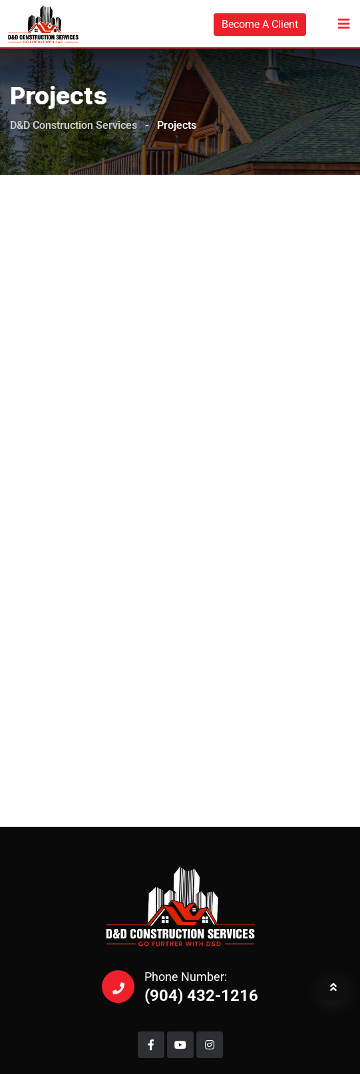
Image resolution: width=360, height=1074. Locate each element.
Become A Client (260, 24)
